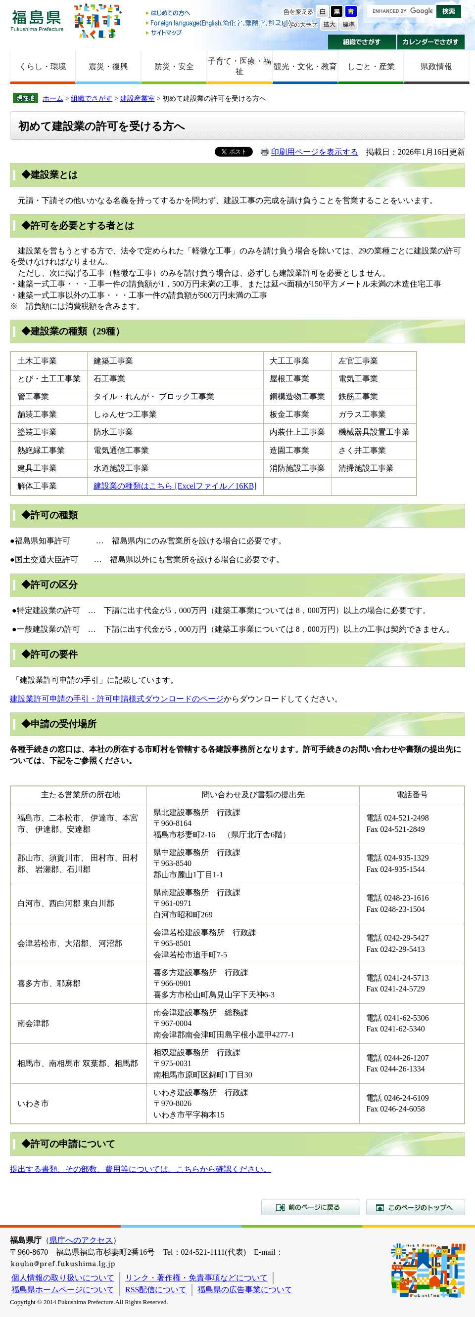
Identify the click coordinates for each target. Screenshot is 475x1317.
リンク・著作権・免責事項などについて (196, 1278)
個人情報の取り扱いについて (62, 1278)
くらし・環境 (42, 66)
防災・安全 (174, 66)
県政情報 (436, 66)
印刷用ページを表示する (314, 152)
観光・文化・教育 (305, 66)
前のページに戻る (310, 1207)
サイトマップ (219, 32)
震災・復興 (108, 66)
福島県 (37, 20)
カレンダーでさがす (431, 42)
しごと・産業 (371, 66)
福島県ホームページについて (62, 1289)
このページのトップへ (415, 1207)
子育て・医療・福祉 (239, 66)
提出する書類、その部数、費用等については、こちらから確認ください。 (140, 1169)
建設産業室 (137, 98)
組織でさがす (362, 42)
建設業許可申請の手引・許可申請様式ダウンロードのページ (117, 699)
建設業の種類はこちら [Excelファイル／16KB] (175, 486)
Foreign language (219, 23)
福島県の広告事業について (244, 1289)
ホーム (53, 98)
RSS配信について (156, 1289)
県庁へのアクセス (81, 1240)
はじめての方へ (219, 13)
